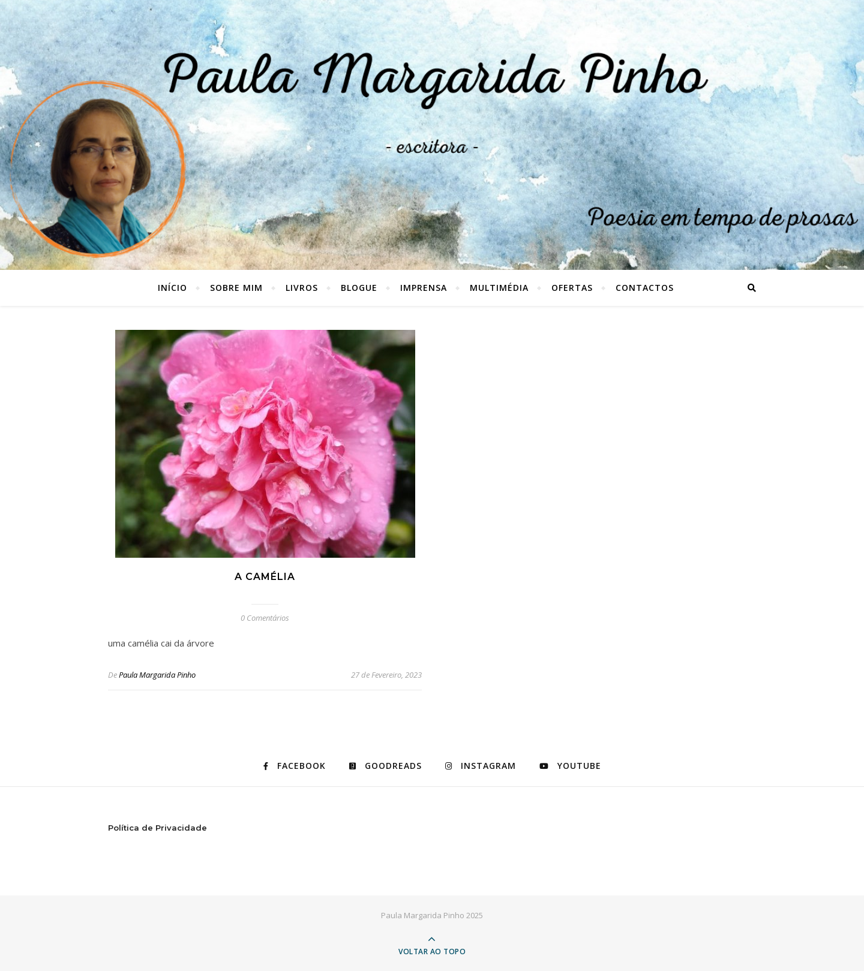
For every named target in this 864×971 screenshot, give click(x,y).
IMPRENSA (423, 287)
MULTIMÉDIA (499, 287)
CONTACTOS (645, 287)
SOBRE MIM (236, 287)
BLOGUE (359, 287)
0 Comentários (265, 617)
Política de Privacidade (157, 827)
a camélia (265, 576)
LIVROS (302, 287)
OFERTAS (572, 287)
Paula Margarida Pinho (157, 674)
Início (172, 287)
